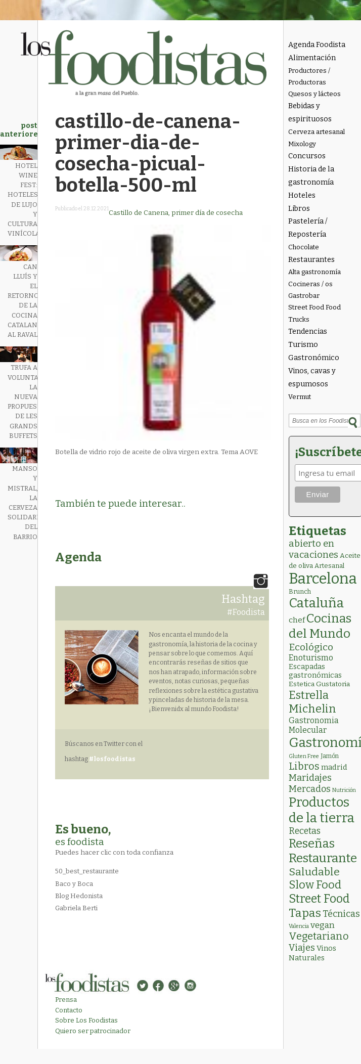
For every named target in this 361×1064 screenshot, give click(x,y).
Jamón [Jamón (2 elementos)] (330, 756)
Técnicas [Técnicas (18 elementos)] (341, 913)
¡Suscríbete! (326, 452)
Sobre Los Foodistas (86, 1020)
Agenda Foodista (316, 44)
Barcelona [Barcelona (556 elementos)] (323, 579)
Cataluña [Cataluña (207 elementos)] (316, 603)
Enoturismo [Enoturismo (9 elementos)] (311, 657)
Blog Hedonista (79, 896)
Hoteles (301, 195)
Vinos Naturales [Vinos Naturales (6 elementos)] (312, 953)
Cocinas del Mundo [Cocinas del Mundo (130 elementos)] (320, 626)
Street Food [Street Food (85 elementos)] (319, 899)
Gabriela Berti (76, 908)
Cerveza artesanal (316, 132)
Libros (299, 208)
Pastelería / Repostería (308, 228)
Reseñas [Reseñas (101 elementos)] (312, 843)
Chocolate (303, 247)
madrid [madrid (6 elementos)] (334, 767)
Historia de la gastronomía (311, 176)
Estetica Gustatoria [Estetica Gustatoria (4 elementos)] (319, 684)
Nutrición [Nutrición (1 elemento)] (344, 790)
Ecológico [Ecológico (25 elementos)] (311, 647)
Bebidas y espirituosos (310, 112)
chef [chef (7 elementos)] (297, 620)
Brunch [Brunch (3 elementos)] (300, 591)
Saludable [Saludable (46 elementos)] (314, 871)
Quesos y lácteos (314, 94)
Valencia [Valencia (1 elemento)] (299, 926)
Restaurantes (311, 259)
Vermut (299, 397)
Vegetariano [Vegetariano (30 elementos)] (319, 936)
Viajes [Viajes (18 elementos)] (302, 947)
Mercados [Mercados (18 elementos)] (310, 788)
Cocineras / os (310, 284)
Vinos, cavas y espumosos (312, 377)
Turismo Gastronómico (313, 351)
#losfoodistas (112, 759)
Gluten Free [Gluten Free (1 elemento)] (304, 756)
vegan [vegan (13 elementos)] (322, 925)
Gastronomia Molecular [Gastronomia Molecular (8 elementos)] (314, 725)
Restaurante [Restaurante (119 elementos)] (323, 858)
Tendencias (307, 331)
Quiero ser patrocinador (92, 1031)
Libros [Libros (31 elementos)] (304, 766)
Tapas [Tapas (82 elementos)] (305, 913)
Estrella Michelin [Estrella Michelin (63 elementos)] (312, 702)
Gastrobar (304, 295)
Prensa (66, 999)
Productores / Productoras (309, 76)
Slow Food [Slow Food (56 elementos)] (315, 885)
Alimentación (312, 58)
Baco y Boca (74, 884)
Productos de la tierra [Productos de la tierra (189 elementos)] (321, 810)
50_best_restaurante (87, 871)
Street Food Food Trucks (314, 313)
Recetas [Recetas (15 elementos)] (305, 831)
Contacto (68, 1010)
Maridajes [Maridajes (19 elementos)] (310, 777)
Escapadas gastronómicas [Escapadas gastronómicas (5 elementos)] (315, 671)
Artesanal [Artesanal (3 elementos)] (329, 565)
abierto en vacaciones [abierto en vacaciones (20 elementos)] (313, 549)
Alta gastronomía (314, 272)
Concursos (307, 156)
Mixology (302, 144)
